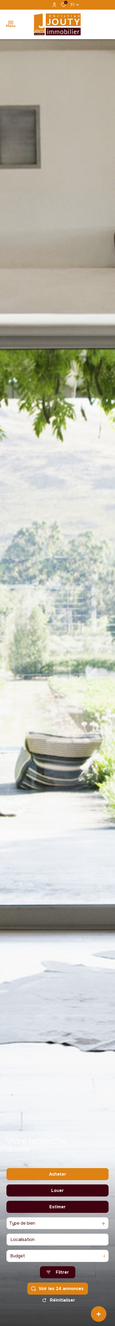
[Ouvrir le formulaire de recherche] (57, 1274)
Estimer (57, 1208)
